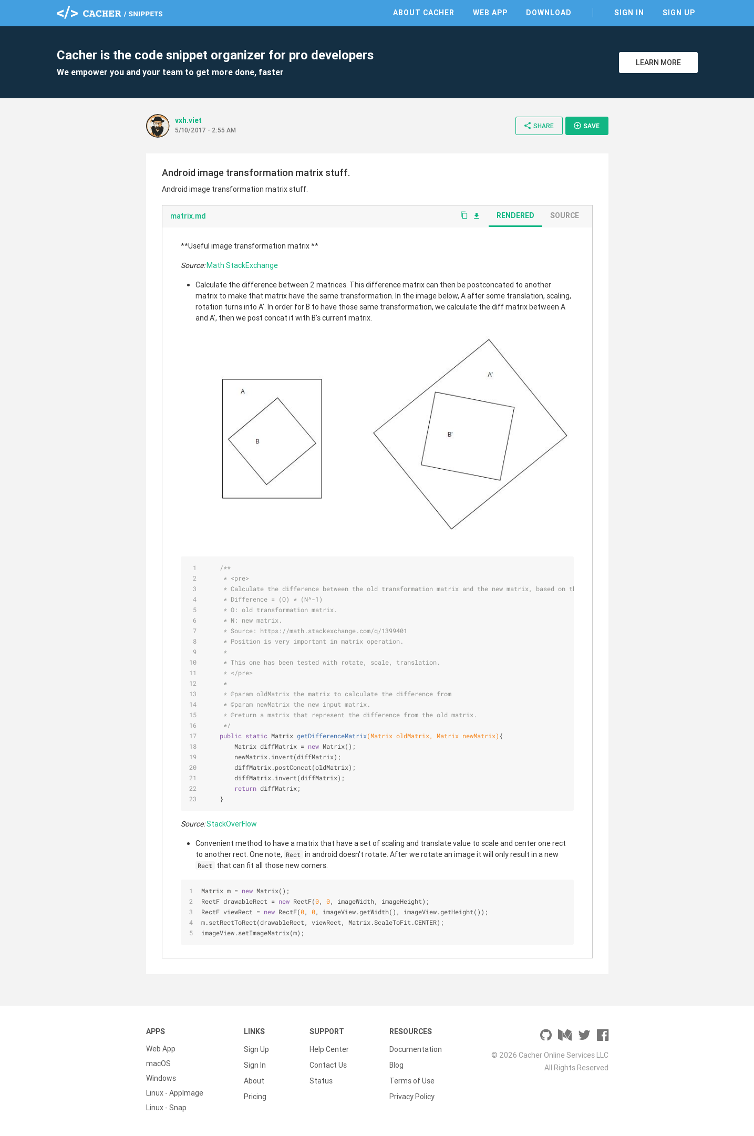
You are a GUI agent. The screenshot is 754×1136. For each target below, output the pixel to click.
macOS (158, 1063)
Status (321, 1078)
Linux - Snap (166, 1107)
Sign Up (679, 12)
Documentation (415, 1049)
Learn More (658, 62)
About (254, 1078)
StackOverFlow (231, 824)
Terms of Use (412, 1078)
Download (549, 12)
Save (586, 125)
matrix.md (188, 216)
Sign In (629, 12)
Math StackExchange (242, 265)
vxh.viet (188, 120)
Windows (161, 1078)
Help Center (329, 1049)
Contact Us (328, 1063)
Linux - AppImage (174, 1093)
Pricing (255, 1093)
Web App (490, 12)
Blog (396, 1063)
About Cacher (424, 12)
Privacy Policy (412, 1093)
